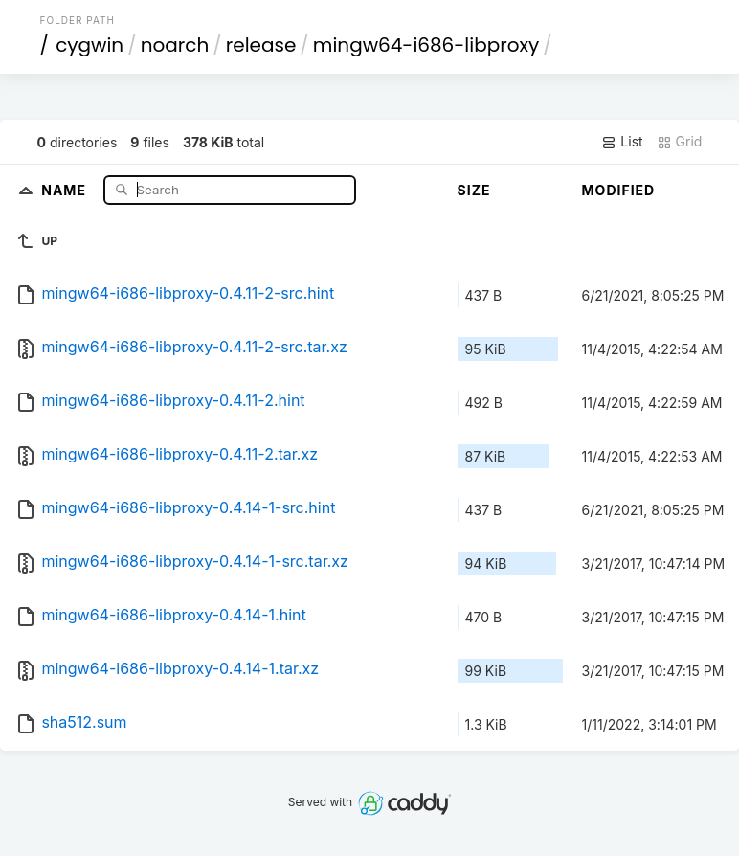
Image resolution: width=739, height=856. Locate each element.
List (621, 141)
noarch (175, 45)
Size (474, 190)
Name (65, 189)
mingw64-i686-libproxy (426, 45)
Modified (619, 190)
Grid (680, 141)
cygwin (89, 45)
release (261, 45)
